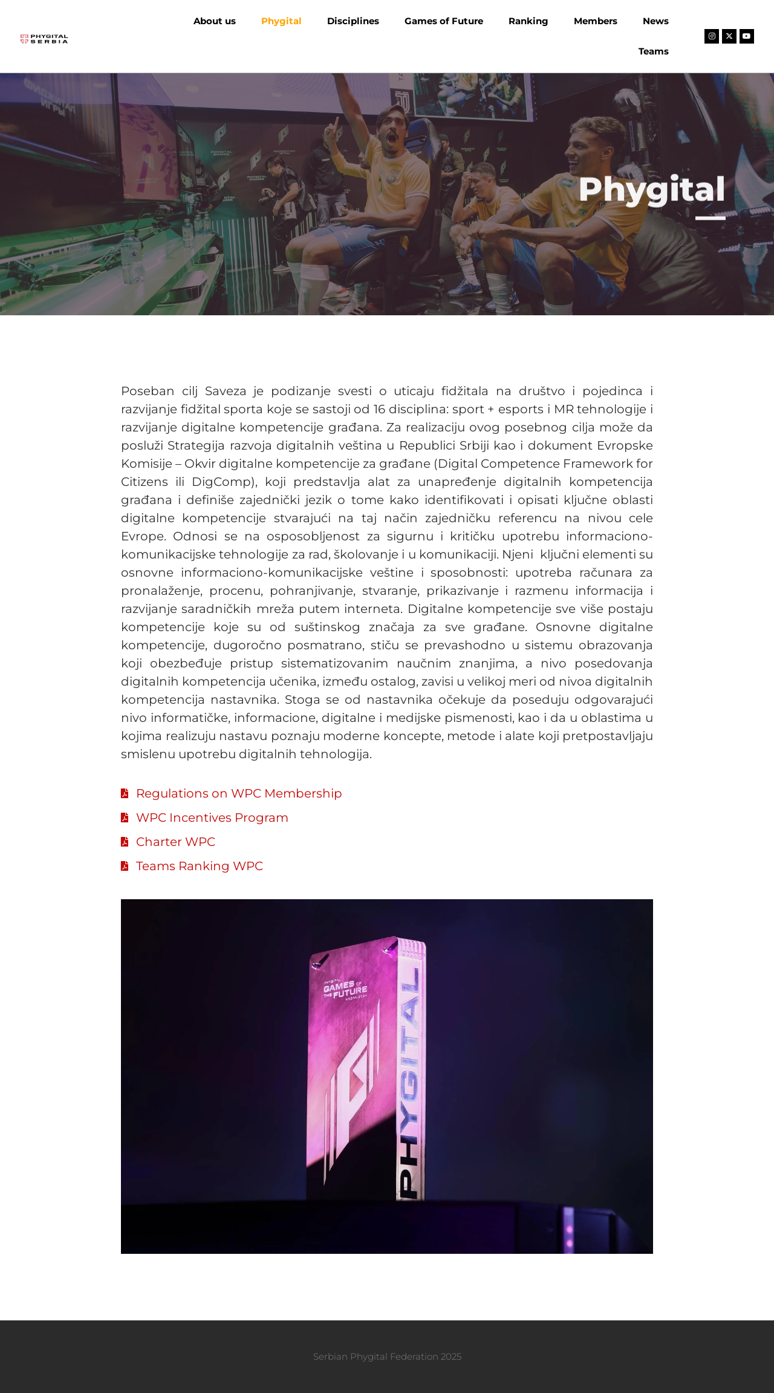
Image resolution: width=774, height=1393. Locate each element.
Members (595, 21)
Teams (654, 51)
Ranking (528, 21)
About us (215, 21)
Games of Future (444, 21)
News (656, 21)
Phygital (281, 21)
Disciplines (353, 21)
